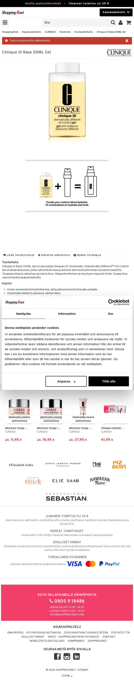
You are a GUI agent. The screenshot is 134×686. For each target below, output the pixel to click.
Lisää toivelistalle (19, 255)
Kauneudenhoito (31, 32)
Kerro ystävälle (87, 255)
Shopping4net (10, 32)
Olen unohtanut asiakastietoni (86, 632)
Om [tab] (110, 313)
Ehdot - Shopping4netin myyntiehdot (73, 637)
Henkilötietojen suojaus (47, 641)
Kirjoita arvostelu (54, 255)
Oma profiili (15, 632)
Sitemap (82, 670)
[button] (128, 23)
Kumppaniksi (76, 641)
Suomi (67, 676)
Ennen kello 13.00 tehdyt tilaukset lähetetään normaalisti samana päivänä (67, 533)
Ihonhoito (65, 32)
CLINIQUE (50, 32)
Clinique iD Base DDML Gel (111, 32)
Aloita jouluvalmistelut (43, 3)
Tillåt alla (108, 381)
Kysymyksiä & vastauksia (43, 632)
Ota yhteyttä (120, 632)
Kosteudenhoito (84, 32)
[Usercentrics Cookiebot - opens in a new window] (111, 302)
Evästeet (109, 637)
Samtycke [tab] (23, 313)
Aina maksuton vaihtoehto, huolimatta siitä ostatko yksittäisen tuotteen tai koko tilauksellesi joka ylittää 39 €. (67, 520)
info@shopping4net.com (67, 614)
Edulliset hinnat (33, 637)
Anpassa (66, 381)
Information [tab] (67, 313)
